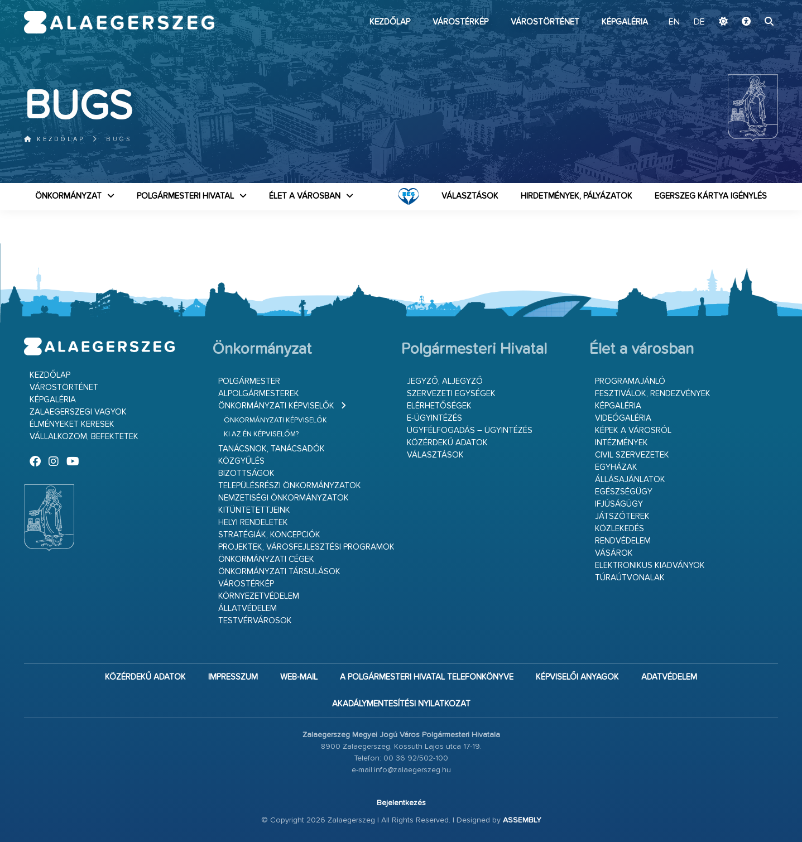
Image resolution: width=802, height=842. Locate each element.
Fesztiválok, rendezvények (652, 393)
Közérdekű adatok (447, 443)
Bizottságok (246, 473)
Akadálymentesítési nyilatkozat (401, 704)
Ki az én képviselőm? (261, 434)
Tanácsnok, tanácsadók (271, 449)
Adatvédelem (669, 677)
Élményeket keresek (72, 424)
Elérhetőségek (439, 406)
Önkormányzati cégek (266, 559)
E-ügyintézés (434, 418)
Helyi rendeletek (253, 522)
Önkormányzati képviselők (276, 406)
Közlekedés (619, 529)
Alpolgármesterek (258, 393)
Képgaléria (625, 22)
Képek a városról (633, 430)
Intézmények (621, 443)
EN (674, 22)
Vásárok (614, 553)
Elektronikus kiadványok (650, 565)
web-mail (299, 677)
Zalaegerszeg (119, 22)
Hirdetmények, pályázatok (576, 196)
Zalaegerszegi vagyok (78, 412)
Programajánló (630, 381)
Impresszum (233, 677)
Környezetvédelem (258, 596)
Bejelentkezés (401, 803)
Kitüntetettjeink (254, 510)
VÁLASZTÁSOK (469, 196)
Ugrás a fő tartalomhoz (750, 5)
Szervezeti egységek (451, 393)
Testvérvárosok (255, 621)
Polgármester (249, 381)
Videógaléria (623, 418)
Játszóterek (622, 516)
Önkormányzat (68, 196)
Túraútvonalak (630, 578)
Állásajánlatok (630, 479)
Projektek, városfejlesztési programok (306, 547)
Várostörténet (545, 22)
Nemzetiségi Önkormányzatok (283, 498)
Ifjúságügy (619, 504)
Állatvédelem (247, 608)
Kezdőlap (389, 22)
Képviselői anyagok (577, 677)
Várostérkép (460, 22)
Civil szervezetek (632, 455)
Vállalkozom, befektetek (84, 436)
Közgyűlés (241, 461)
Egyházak (616, 467)
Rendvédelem (623, 541)
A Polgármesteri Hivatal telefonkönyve (426, 677)
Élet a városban (304, 196)
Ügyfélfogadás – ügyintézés (469, 430)
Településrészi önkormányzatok (289, 486)
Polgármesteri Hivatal (185, 196)
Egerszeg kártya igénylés (711, 196)
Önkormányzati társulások (279, 571)
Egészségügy (623, 492)
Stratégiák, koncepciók (269, 535)
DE (699, 22)
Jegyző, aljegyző (445, 381)
